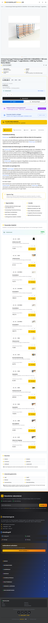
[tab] (24, 122)
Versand (26, 130)
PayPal (14, 101)
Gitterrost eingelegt (17, 440)
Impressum (26, 602)
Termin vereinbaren (24, 550)
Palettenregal (5, 137)
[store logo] (14, 2)
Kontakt (3, 604)
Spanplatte (15, 374)
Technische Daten (18, 130)
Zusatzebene (15, 275)
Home (2, 6)
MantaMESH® (15, 423)
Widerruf (3, 605)
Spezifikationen (8, 130)
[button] (21, 57)
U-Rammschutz (16, 258)
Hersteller (34, 130)
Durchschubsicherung (17, 357)
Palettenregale (10, 168)
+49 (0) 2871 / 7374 (7, 526)
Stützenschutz (15, 341)
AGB (3, 602)
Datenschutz (27, 508)
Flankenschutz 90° (16, 390)
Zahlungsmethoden (27, 605)
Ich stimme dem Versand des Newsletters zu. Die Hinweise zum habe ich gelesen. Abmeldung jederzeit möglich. (24, 508)
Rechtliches (42, 130)
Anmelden (43, 505)
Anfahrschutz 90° (16, 242)
